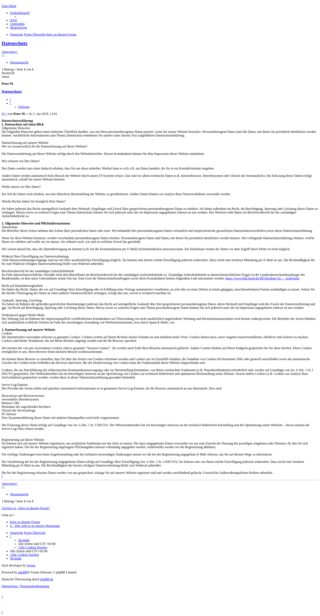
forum (31, 565)
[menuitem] (13, 20)
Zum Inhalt (9, 6)
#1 (3, 114)
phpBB (22, 572)
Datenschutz (15, 43)
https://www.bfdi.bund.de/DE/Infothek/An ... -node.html (262, 278)
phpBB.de (46, 579)
